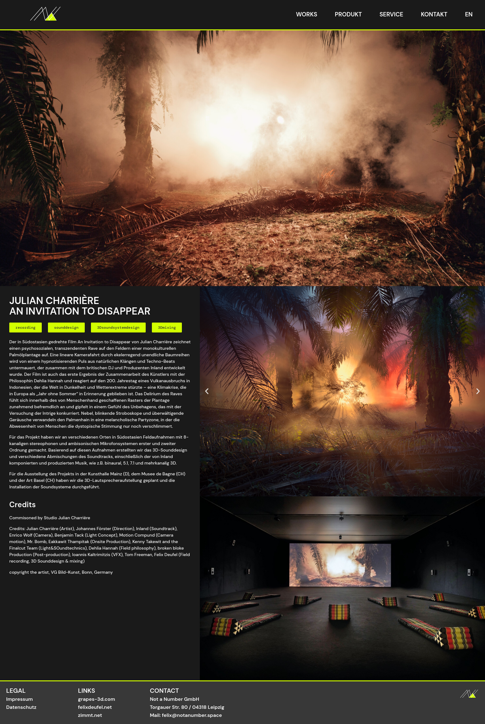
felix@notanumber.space (192, 715)
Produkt (348, 14)
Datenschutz (21, 707)
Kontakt (434, 14)
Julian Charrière (42, 528)
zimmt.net (90, 715)
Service (391, 14)
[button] (25, 327)
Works (306, 14)
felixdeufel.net (95, 707)
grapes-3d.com (96, 699)
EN (469, 14)
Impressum (19, 699)
